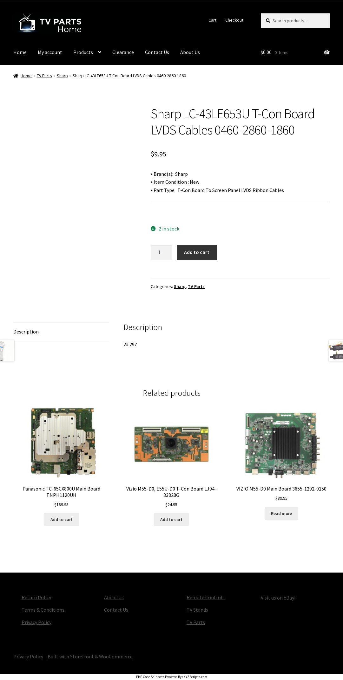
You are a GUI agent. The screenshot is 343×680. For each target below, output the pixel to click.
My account (50, 52)
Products (83, 52)
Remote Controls (206, 597)
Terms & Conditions (43, 610)
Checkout (234, 20)
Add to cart (196, 252)
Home (20, 52)
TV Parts (44, 76)
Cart (212, 20)
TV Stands (197, 610)
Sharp (62, 76)
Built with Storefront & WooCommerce (90, 656)
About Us (190, 52)
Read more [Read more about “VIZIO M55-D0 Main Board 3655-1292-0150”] (281, 513)
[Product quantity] (161, 252)
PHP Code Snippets (150, 677)
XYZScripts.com (195, 677)
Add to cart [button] (61, 519)
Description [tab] (26, 331)
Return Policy (36, 597)
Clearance (123, 52)
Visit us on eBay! (278, 597)
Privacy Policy (36, 622)
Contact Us (157, 52)
